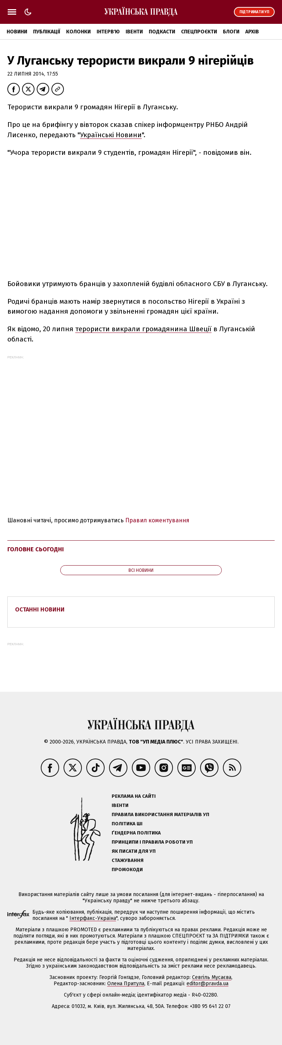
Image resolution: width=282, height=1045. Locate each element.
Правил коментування (157, 520)
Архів (252, 32)
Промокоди (127, 869)
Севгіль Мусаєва (211, 977)
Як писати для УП (134, 851)
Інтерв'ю (108, 32)
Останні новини (40, 609)
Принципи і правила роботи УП (152, 842)
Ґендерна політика (136, 833)
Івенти (134, 32)
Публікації (46, 32)
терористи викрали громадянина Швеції (143, 329)
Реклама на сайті (134, 796)
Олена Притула (125, 983)
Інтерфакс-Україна (92, 918)
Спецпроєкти (199, 32)
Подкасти (162, 32)
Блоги (231, 32)
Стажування (128, 860)
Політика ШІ (127, 823)
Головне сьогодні (35, 549)
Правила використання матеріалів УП (160, 814)
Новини (17, 32)
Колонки (78, 32)
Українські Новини (111, 135)
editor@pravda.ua (207, 983)
